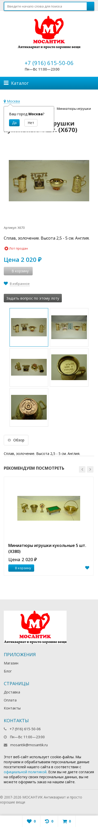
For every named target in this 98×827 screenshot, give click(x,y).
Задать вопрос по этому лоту (32, 298)
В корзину (20, 568)
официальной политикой (25, 771)
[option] (48, 526)
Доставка (12, 692)
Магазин (11, 663)
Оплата (10, 700)
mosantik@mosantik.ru (29, 744)
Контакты (12, 708)
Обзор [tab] (16, 440)
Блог (8, 671)
